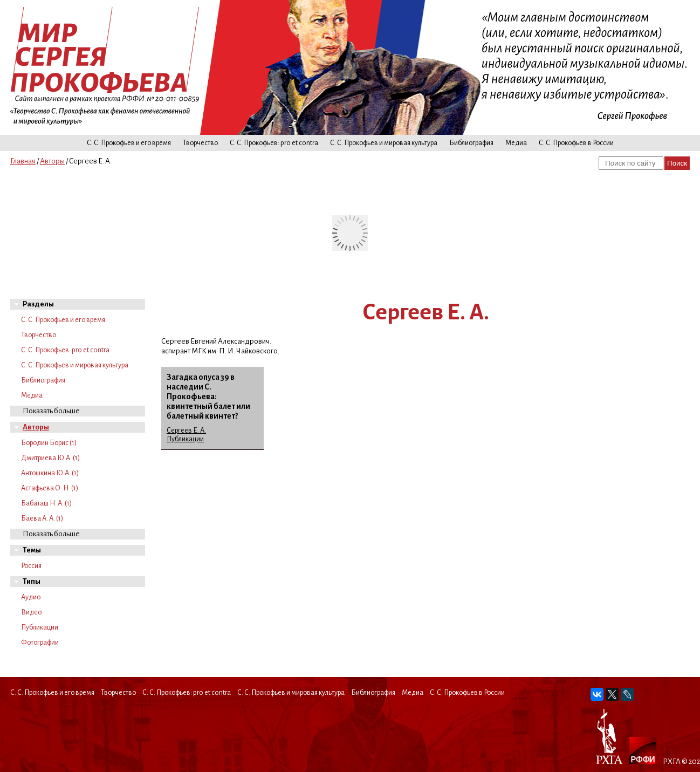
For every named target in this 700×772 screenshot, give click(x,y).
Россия (31, 566)
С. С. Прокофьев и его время (129, 143)
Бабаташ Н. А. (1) (46, 503)
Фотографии (40, 642)
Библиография (471, 143)
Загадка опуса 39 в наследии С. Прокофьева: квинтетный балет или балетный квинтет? (208, 396)
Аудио (30, 597)
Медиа (516, 143)
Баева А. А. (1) (42, 518)
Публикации (39, 627)
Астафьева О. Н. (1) (49, 488)
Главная (23, 161)
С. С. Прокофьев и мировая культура (383, 143)
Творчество (200, 143)
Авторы (52, 161)
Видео (31, 612)
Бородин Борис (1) (49, 443)
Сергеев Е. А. (186, 430)
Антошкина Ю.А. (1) (50, 473)
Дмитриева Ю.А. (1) (50, 458)
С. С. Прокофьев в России (576, 143)
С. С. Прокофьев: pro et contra (274, 143)
